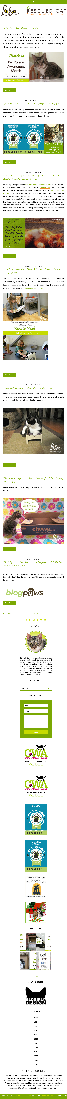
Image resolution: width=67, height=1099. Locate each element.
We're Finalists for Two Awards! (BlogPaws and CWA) (31, 103)
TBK (33, 1097)
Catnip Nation (45, 187)
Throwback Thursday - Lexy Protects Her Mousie (28, 387)
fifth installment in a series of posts (38, 185)
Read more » (10, 90)
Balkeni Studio (46, 1095)
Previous (7, 613)
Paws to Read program (34, 288)
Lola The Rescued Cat (22, 1095)
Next (61, 613)
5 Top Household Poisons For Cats (20, 28)
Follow (36, 976)
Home (35, 613)
